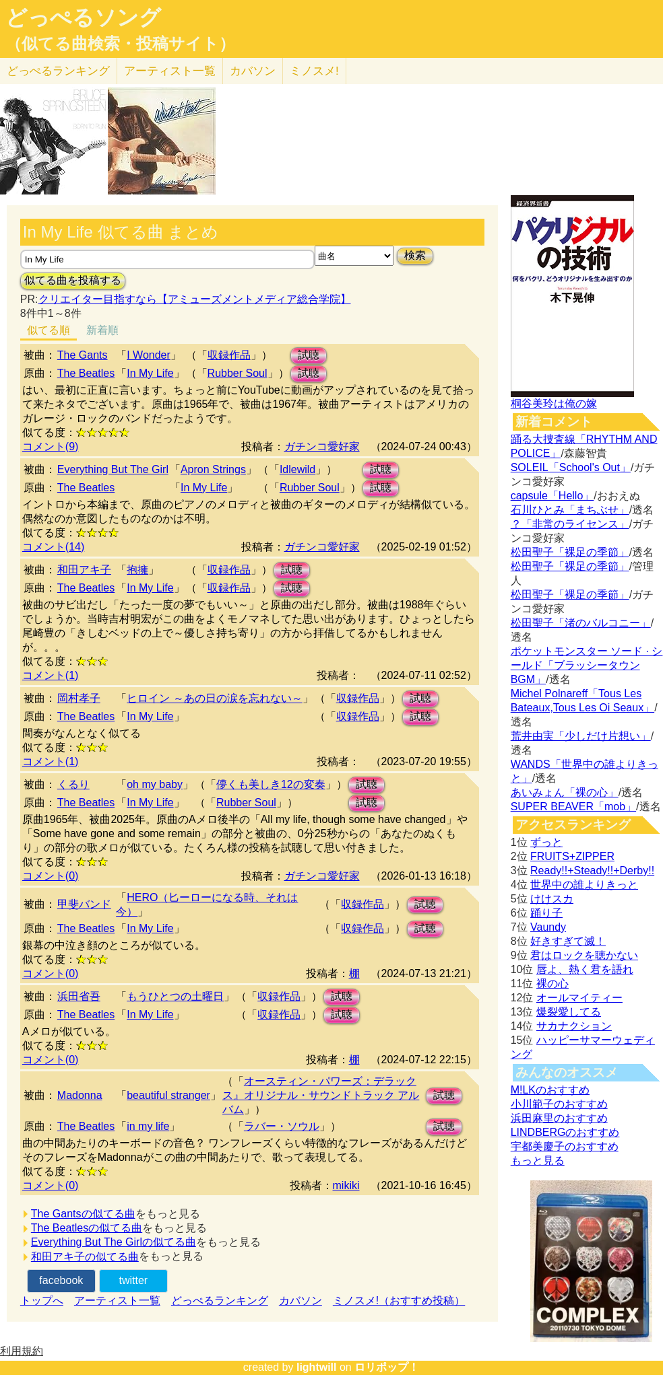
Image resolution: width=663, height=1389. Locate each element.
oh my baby (155, 784)
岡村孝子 (78, 698)
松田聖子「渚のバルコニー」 (581, 623)
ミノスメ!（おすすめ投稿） (399, 1300)
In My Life (150, 373)
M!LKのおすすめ (550, 1090)
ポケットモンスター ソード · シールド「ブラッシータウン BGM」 (587, 665)
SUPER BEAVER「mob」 (573, 806)
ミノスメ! (314, 71)
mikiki (346, 1185)
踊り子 (546, 913)
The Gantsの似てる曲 (83, 1213)
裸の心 (552, 983)
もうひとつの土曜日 (175, 996)
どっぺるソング (83, 17)
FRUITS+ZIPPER (572, 856)
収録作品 (229, 355)
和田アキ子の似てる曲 (85, 1256)
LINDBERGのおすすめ (565, 1132)
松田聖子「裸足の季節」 (570, 552)
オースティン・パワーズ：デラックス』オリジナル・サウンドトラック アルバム (320, 1095)
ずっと (546, 842)
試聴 (308, 355)
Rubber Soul (237, 373)
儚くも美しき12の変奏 (270, 784)
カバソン (253, 71)
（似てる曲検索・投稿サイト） (120, 43)
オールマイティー (579, 997)
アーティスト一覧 (117, 1300)
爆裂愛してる (568, 1012)
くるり (73, 784)
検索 (415, 255)
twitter (133, 1280)
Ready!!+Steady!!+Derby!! (592, 870)
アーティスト (170, 71)
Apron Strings (213, 469)
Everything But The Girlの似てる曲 (113, 1242)
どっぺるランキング (219, 1300)
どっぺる (58, 71)
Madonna (79, 1095)
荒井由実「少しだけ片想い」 (581, 736)
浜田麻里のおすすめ (559, 1118)
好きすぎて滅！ (568, 941)
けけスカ (551, 898)
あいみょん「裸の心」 (565, 792)
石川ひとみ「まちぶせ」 (570, 509)
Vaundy (548, 927)
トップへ (41, 1300)
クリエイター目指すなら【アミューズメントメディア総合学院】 (194, 299)
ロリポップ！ (386, 1367)
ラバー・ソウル (281, 1126)
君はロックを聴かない (584, 955)
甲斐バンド (84, 904)
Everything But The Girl (112, 469)
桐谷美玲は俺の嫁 (554, 403)
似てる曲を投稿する (72, 280)
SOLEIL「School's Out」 (571, 467)
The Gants (82, 355)
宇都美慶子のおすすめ (565, 1146)
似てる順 (48, 330)
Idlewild (297, 469)
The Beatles (86, 373)
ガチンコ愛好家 (322, 446)
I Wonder (148, 355)
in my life (148, 1126)
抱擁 (137, 569)
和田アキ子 (84, 569)
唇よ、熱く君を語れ (584, 969)
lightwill (316, 1367)
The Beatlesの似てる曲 (86, 1228)
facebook (61, 1280)
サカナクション (574, 1026)
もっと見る (538, 1160)
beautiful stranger (168, 1095)
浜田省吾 (78, 996)
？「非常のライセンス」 (570, 524)
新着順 (102, 330)
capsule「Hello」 (552, 495)
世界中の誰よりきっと (584, 884)
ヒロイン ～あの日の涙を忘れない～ (214, 698)
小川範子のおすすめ (559, 1104)
